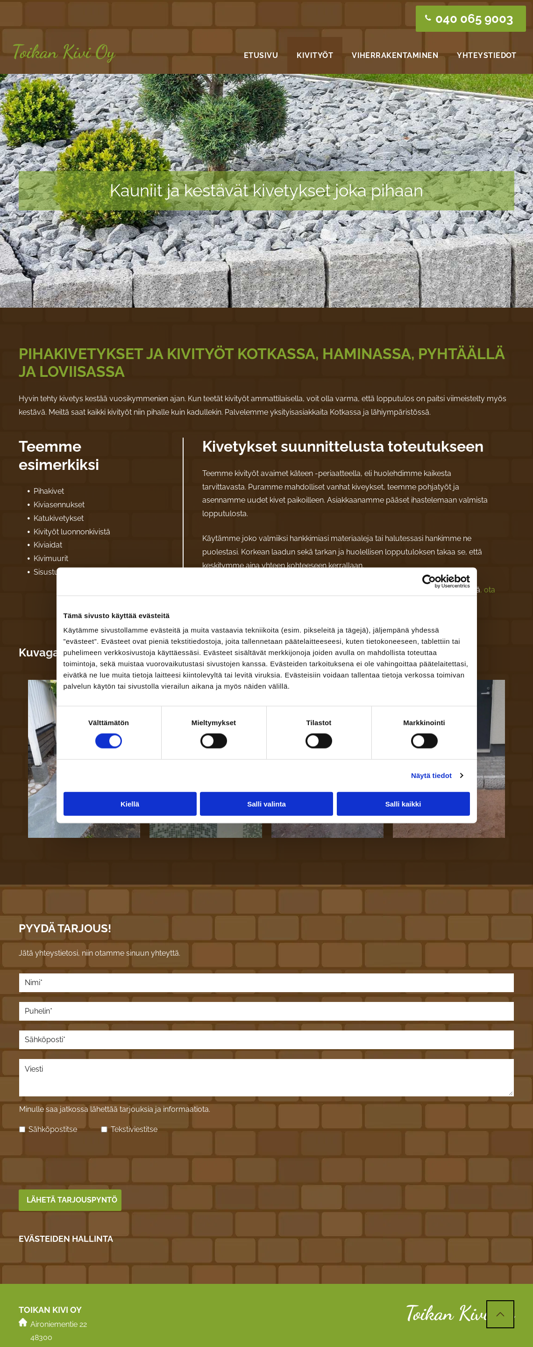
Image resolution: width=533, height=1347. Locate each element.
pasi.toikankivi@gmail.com (75, 1321)
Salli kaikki (403, 782)
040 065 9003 (54, 1307)
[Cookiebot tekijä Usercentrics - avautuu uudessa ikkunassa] (429, 560)
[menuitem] (261, 55)
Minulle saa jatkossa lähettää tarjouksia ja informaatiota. (114, 1109)
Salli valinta (266, 782)
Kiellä (130, 782)
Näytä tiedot (431, 753)
